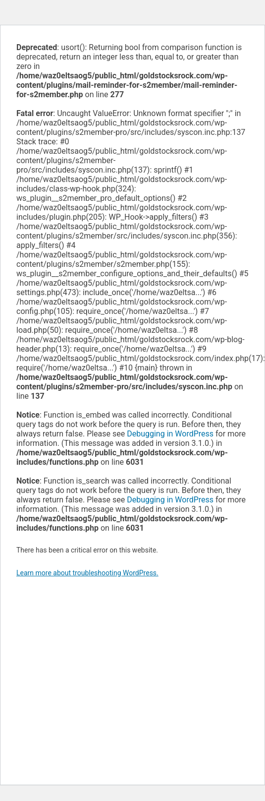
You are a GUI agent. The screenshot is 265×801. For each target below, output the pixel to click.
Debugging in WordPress (170, 433)
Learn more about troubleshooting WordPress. (87, 573)
